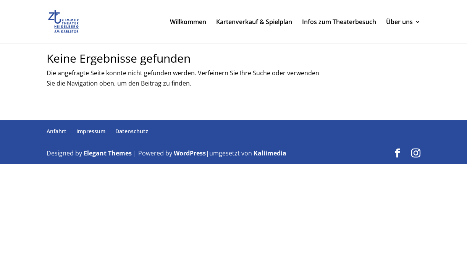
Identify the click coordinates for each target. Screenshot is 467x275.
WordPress (190, 153)
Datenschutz (131, 131)
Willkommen (188, 22)
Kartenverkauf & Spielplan (254, 22)
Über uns (399, 22)
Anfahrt (56, 131)
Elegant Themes (108, 153)
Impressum (90, 131)
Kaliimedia (270, 153)
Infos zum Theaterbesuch (339, 22)
